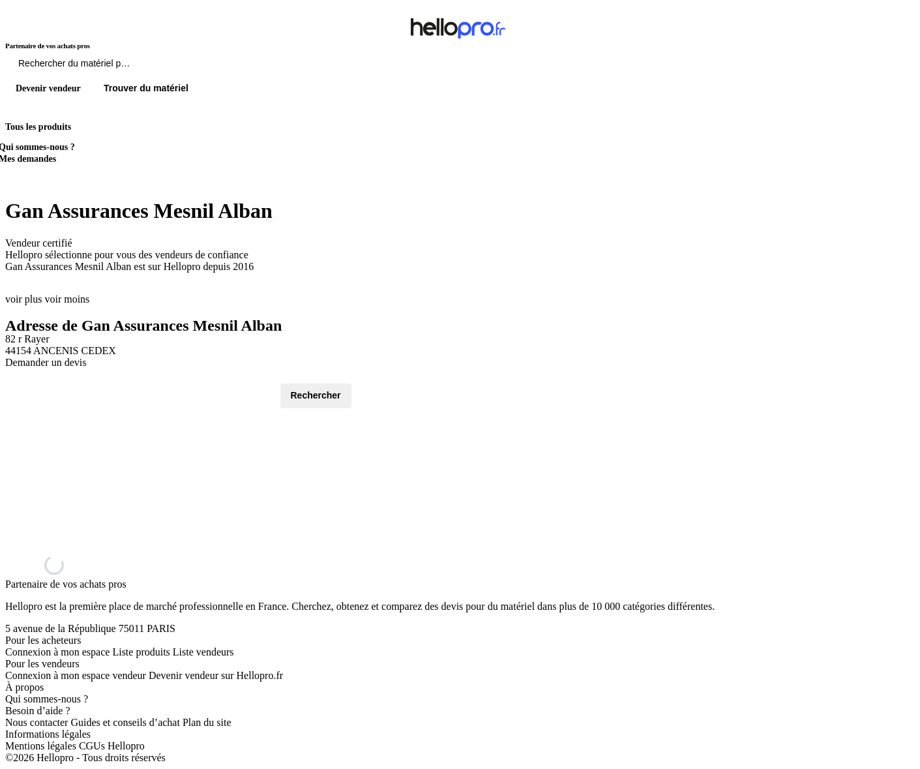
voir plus (23, 299)
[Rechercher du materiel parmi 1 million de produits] (146, 66)
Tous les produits (38, 127)
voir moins (66, 299)
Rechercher (316, 395)
